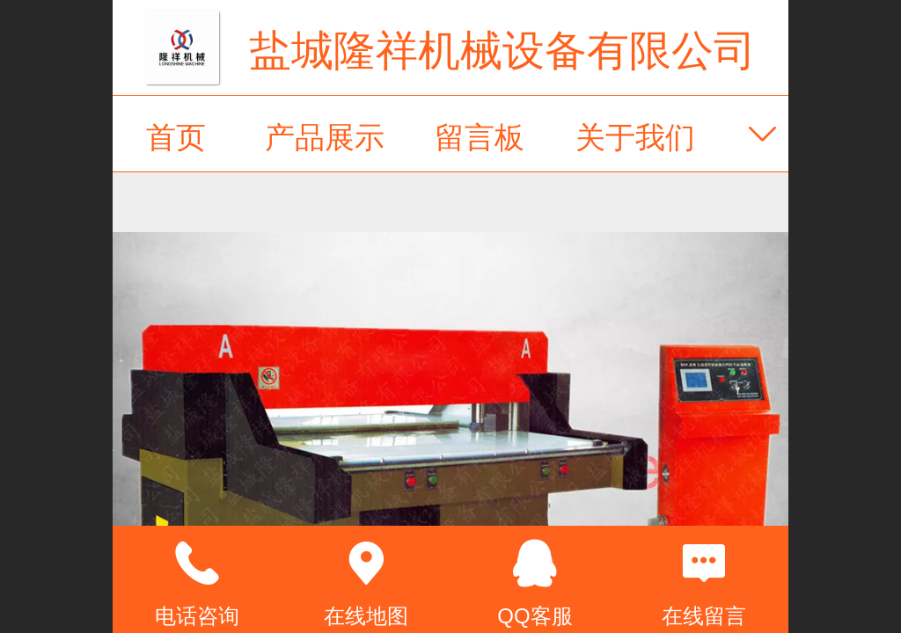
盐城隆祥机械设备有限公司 (502, 50)
